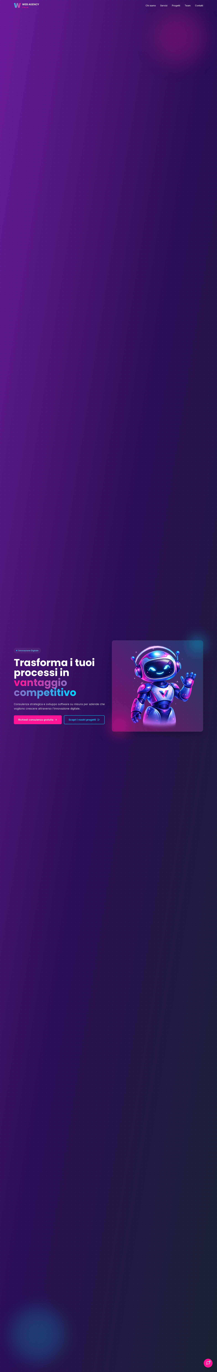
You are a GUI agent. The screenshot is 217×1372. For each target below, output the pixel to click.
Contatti (199, 5)
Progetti (176, 5)
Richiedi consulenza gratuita (37, 719)
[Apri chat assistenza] (208, 1363)
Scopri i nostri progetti (84, 719)
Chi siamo (151, 5)
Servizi (163, 5)
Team (188, 5)
